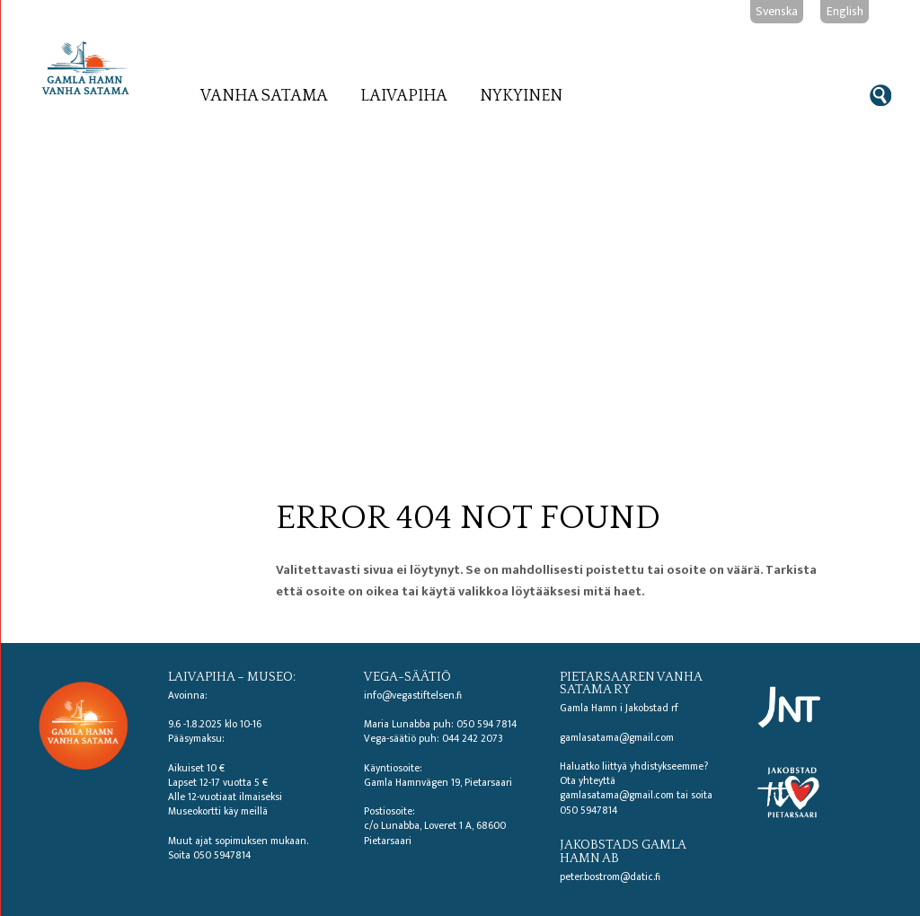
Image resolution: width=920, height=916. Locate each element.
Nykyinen (521, 96)
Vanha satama (264, 96)
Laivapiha (403, 96)
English (845, 11)
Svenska (777, 11)
